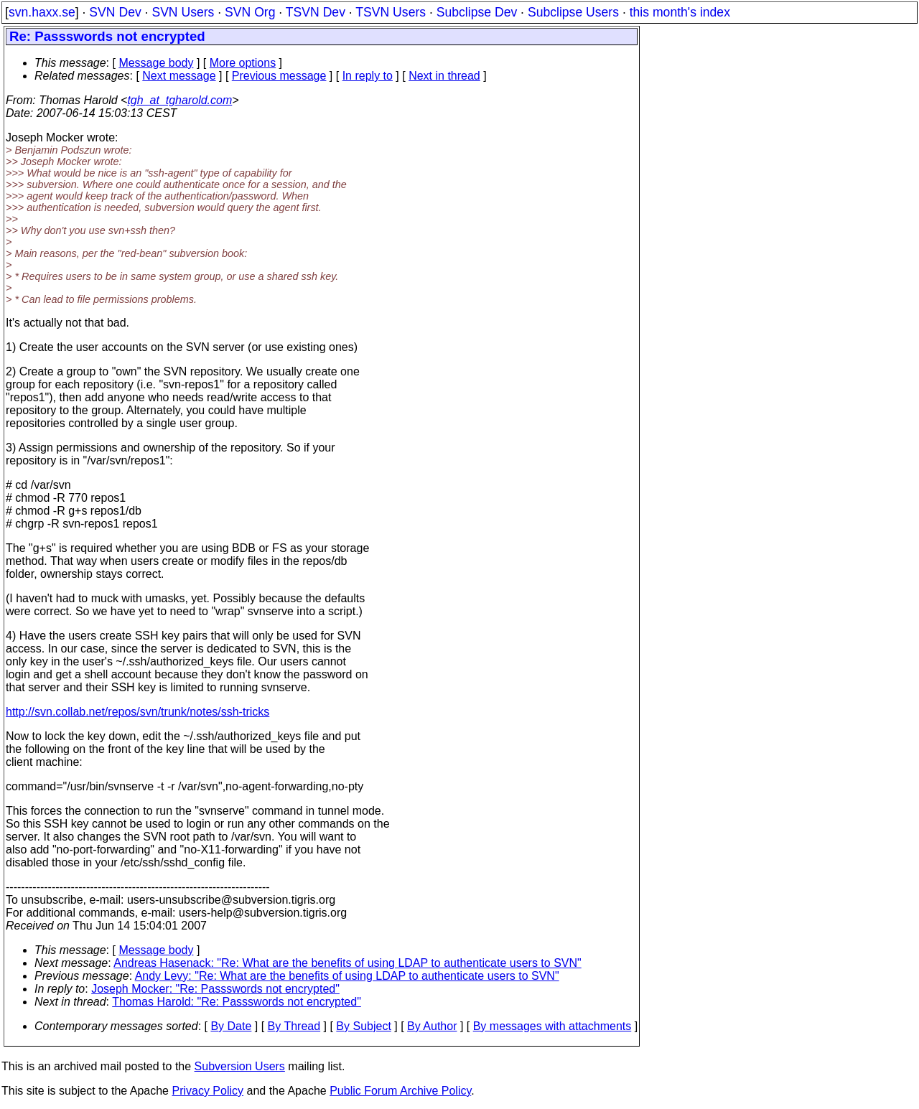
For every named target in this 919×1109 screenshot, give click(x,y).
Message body (155, 63)
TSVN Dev (315, 12)
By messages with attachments (552, 1026)
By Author (432, 1026)
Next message (178, 76)
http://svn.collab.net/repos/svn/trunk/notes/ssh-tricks (137, 712)
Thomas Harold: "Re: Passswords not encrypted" (236, 1002)
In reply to (367, 76)
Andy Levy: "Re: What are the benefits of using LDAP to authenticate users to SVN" (347, 976)
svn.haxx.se (42, 12)
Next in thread (444, 76)
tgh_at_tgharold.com (179, 100)
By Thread (294, 1026)
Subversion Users (240, 1066)
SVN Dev (115, 12)
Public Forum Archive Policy (400, 1091)
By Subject (363, 1026)
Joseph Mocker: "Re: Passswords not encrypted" (215, 989)
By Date (230, 1026)
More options (243, 63)
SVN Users (182, 12)
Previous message (279, 76)
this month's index (680, 12)
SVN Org (250, 12)
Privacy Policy (207, 1091)
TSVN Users (390, 12)
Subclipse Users (573, 12)
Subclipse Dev (477, 12)
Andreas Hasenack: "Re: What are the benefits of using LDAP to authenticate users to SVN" (347, 963)
